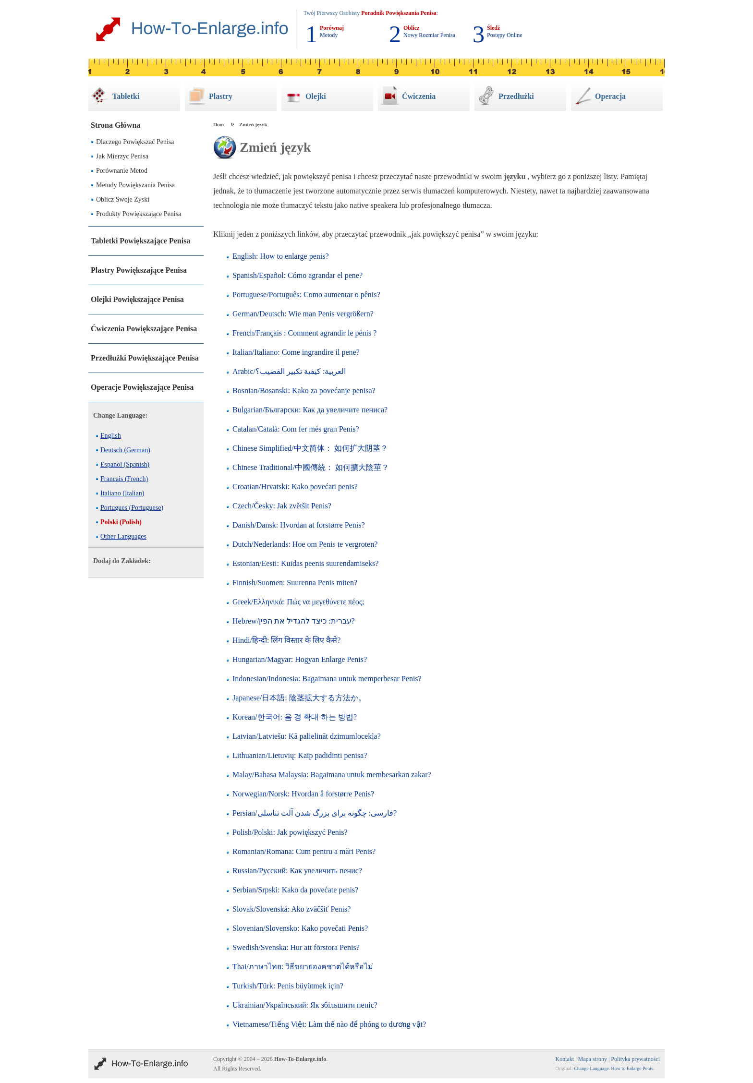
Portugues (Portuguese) (131, 507)
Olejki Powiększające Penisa (137, 299)
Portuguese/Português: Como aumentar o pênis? (306, 294)
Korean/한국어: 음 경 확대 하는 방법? (294, 717)
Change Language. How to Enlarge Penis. (614, 1068)
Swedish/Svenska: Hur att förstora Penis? (296, 947)
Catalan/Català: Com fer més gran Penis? (295, 429)
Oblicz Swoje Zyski (122, 199)
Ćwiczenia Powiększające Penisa (144, 329)
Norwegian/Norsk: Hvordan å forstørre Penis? (303, 794)
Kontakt (565, 1059)
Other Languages (123, 536)
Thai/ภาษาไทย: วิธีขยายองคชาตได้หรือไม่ (302, 967)
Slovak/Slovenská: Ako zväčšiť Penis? (291, 909)
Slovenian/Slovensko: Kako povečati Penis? (300, 928)
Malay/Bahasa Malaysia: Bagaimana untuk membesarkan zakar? (331, 774)
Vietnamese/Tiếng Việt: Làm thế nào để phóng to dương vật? (329, 1024)
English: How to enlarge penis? (280, 256)
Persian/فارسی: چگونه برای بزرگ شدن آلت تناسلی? (314, 813)
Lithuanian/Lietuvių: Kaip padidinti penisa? (299, 755)
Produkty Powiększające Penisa (138, 213)
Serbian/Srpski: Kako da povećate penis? (295, 890)
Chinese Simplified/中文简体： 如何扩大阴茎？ (310, 448)
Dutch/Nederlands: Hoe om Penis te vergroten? (304, 544)
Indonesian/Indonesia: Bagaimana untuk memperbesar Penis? (327, 678)
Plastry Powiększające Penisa (139, 270)
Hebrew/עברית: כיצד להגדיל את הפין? (293, 621)
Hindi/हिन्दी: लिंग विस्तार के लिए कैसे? (286, 640)
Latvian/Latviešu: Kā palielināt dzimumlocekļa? (306, 736)
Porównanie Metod (121, 170)
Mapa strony (592, 1059)
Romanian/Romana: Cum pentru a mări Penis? (304, 851)
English (110, 435)
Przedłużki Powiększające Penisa (145, 358)
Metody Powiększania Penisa (135, 185)
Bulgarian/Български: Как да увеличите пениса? (310, 410)
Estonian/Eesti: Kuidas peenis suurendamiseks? (305, 563)
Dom (218, 124)
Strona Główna (115, 125)
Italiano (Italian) (122, 493)
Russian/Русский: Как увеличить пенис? (297, 870)
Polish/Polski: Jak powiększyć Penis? (290, 832)
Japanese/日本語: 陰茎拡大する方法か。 (299, 698)
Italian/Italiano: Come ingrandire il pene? (296, 352)
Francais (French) (124, 478)
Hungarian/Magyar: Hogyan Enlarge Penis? (299, 659)
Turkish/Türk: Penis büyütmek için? (287, 986)
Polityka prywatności (635, 1059)
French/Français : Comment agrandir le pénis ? (304, 333)
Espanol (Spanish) (124, 464)
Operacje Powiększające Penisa (142, 387)
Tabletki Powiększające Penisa (140, 241)
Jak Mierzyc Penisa (122, 156)
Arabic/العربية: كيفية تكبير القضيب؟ (289, 371)
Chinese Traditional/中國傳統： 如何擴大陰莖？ (310, 467)
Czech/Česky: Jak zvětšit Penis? (281, 506)
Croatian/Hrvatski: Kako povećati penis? (295, 486)
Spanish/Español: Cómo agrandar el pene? (297, 275)
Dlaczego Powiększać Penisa (135, 141)
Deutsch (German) (125, 450)
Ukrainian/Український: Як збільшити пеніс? (304, 1005)
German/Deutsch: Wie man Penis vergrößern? (303, 314)
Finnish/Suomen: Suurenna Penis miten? (294, 582)
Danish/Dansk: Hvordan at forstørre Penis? (298, 525)
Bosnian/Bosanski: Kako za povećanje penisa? (304, 390)
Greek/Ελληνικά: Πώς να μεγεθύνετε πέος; (298, 602)
